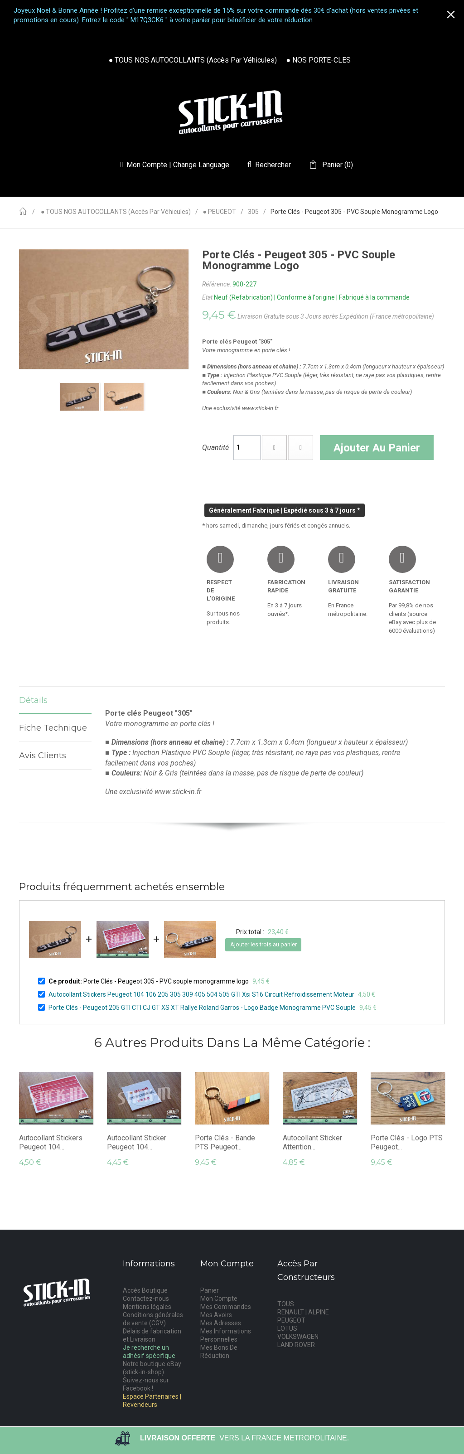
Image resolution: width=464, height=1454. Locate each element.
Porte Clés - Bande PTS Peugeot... (225, 1142)
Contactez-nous (146, 1298)
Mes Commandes (225, 1306)
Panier (209, 1290)
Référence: (216, 284)
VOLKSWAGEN (298, 1336)
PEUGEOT (291, 1320)
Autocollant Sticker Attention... (312, 1142)
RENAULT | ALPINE (303, 1312)
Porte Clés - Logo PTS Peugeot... (407, 1142)
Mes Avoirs (216, 1314)
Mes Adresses (220, 1323)
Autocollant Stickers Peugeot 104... (50, 1142)
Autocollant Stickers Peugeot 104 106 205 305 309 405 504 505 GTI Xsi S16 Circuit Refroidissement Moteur (201, 994)
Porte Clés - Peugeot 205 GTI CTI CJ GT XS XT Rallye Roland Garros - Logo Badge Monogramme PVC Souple (202, 1007)
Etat (207, 297)
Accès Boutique (145, 1290)
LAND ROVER (296, 1344)
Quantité (215, 447)
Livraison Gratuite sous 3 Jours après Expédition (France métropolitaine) (335, 316)
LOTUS (287, 1328)
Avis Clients (42, 756)
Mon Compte (218, 1298)
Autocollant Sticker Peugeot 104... (136, 1142)
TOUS (285, 1304)
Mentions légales (147, 1306)
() (336, 165)
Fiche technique (55, 728)
